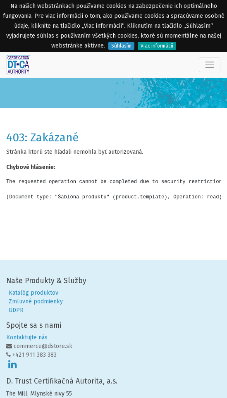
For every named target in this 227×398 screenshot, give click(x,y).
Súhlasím (121, 46)
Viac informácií (157, 46)
